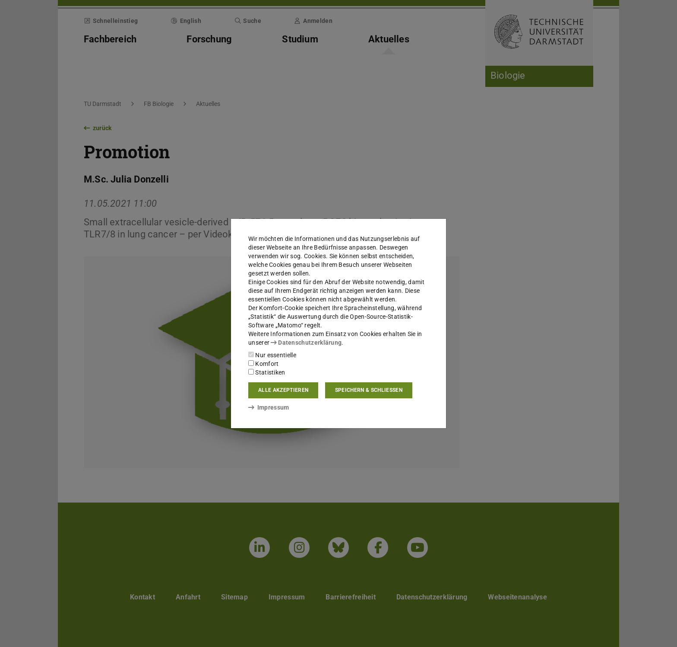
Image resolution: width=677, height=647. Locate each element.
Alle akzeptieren (283, 390)
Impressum (268, 407)
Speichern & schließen (368, 390)
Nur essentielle (272, 355)
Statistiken (266, 372)
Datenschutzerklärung (306, 342)
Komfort (263, 363)
